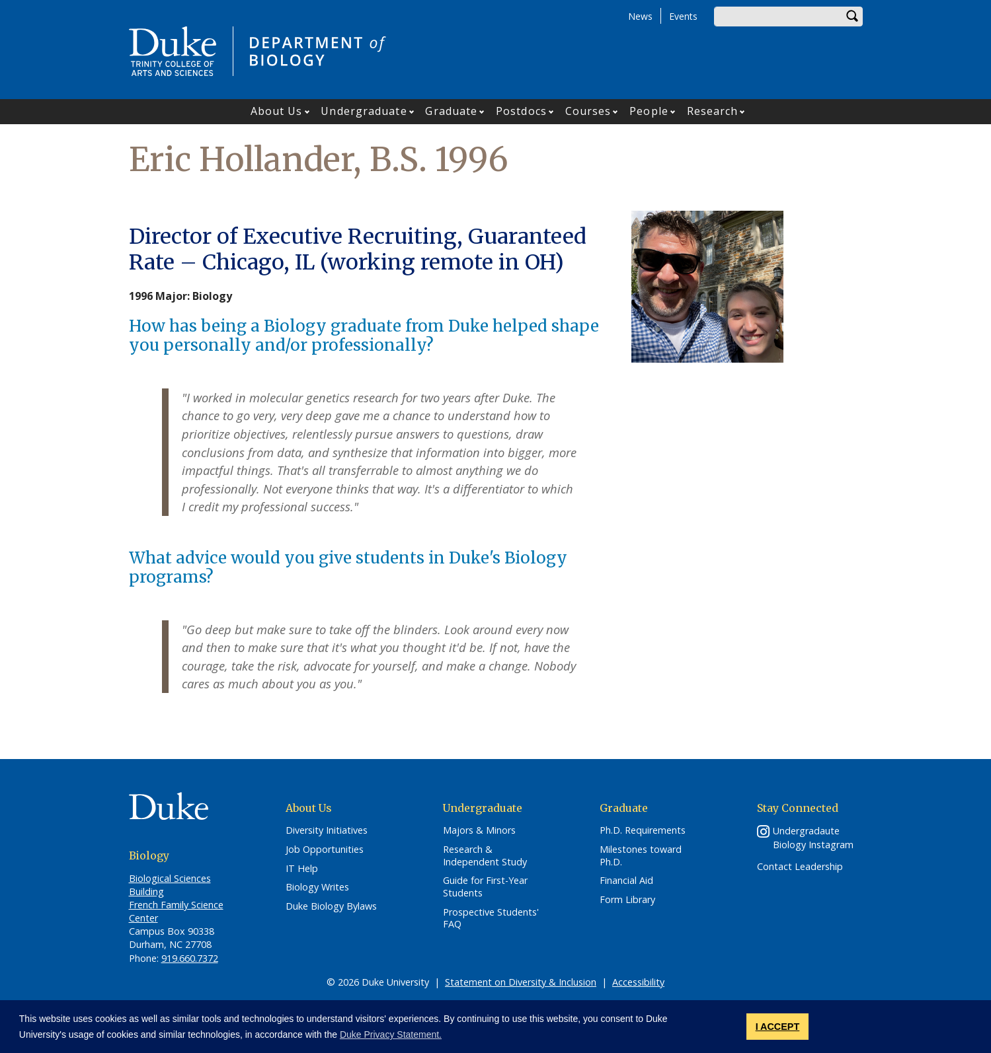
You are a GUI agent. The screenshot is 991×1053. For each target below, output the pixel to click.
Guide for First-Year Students (485, 887)
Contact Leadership (800, 867)
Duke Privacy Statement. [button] (391, 1034)
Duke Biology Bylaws (331, 906)
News (640, 16)
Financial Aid (626, 881)
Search (853, 16)
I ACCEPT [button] (778, 1026)
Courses (588, 111)
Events (683, 16)
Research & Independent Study (485, 856)
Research (712, 111)
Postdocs (521, 111)
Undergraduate (364, 111)
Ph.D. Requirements (643, 830)
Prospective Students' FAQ (491, 918)
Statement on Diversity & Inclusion (520, 982)
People (648, 111)
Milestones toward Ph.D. (641, 856)
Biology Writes (317, 887)
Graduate (451, 111)
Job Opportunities (325, 849)
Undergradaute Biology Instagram (813, 837)
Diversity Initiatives (327, 830)
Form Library (627, 900)
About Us (277, 111)
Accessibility (638, 982)
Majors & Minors (479, 830)
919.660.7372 (189, 958)
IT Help (302, 869)
